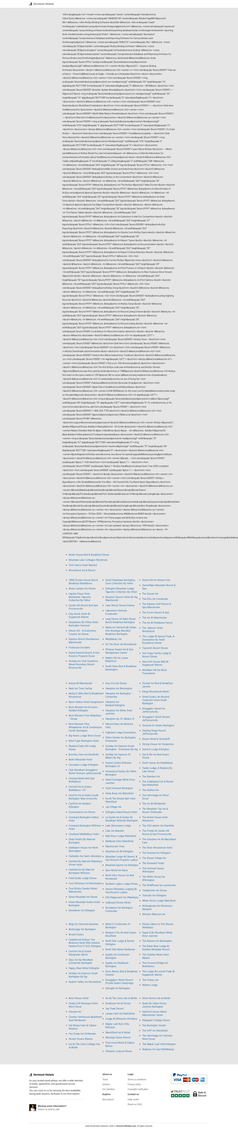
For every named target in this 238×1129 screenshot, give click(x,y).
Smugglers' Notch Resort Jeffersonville (156, 718)
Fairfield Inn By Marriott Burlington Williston (81, 871)
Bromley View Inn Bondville (84, 754)
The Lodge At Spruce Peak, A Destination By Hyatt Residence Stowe (158, 639)
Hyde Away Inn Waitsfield (119, 793)
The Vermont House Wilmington (153, 870)
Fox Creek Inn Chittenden (82, 1033)
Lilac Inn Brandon (114, 830)
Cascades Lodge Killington (83, 764)
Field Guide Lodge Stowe (82, 878)
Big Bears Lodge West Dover (85, 735)
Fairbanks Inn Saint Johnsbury (85, 856)
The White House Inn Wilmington (153, 878)
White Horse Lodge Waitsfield (158, 900)
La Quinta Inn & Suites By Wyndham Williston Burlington (121, 819)
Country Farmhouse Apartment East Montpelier (85, 1018)
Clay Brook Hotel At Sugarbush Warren (79, 615)
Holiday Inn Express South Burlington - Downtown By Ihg (121, 748)
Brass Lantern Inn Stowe (82, 588)
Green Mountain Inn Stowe (83, 896)
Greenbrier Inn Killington (82, 910)
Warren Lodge (150, 984)
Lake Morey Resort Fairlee (120, 605)
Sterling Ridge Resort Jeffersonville (154, 732)
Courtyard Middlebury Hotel (84, 834)
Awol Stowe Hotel (78, 998)
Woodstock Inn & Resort (82, 570)
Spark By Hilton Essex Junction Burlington (154, 1005)
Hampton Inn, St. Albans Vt (119, 718)
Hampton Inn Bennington (118, 688)
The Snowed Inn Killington (156, 852)
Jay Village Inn (113, 806)
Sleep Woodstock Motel (155, 691)
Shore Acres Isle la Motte (156, 998)
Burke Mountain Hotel (80, 759)
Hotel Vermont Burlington (119, 788)
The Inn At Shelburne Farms (157, 622)
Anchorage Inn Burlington (82, 929)
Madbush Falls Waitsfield (119, 841)
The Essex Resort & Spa (155, 612)
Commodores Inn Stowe (82, 812)
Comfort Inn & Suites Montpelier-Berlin (80, 953)
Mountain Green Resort (117, 1037)
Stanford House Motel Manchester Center (154, 1013)
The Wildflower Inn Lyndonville (159, 885)
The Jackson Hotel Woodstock (152, 629)
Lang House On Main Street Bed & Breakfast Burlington (120, 620)
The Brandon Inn (151, 776)
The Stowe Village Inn (154, 858)
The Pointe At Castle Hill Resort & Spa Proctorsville (156, 832)
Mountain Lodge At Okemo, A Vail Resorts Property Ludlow (121, 858)
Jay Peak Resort (114, 1008)
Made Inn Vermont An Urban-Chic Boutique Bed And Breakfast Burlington (121, 631)
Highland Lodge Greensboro (120, 732)
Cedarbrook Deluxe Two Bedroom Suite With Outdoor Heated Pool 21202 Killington (85, 943)
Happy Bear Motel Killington (84, 968)
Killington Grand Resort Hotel (121, 812)
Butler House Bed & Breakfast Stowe (89, 554)
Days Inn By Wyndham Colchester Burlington (81, 961)
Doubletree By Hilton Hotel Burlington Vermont (83, 624)
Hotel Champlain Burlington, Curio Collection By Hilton (120, 582)
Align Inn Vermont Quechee (83, 924)
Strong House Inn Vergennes (158, 744)
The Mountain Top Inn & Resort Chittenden (155, 810)
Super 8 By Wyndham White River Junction (157, 934)
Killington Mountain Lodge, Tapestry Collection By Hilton (121, 590)
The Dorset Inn (150, 593)
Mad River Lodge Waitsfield (120, 836)
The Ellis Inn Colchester (155, 598)
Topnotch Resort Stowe (155, 648)
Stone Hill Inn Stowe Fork (156, 580)
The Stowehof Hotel (153, 863)
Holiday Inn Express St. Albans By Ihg (118, 756)
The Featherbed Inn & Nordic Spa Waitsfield (157, 783)
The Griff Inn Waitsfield (154, 1030)
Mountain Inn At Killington (119, 851)
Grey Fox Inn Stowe (116, 683)
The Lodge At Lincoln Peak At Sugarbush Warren (158, 973)
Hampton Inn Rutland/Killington (115, 703)
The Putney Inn (150, 979)
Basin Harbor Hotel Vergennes (85, 701)
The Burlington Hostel (154, 1025)
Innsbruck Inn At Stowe (118, 1003)
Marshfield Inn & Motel (117, 1032)
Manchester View (115, 846)
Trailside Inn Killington (154, 895)
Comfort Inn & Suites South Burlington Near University (83, 797)
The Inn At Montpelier (154, 803)
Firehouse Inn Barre (79, 647)
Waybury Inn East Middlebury (158, 1049)
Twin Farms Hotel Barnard (83, 565)
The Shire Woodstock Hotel (157, 847)
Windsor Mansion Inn (153, 914)
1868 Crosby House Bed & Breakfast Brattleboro (83, 582)
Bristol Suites (76, 934)
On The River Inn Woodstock (120, 644)
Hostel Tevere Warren (81, 1038)
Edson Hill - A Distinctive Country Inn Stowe (82, 632)
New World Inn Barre (116, 870)
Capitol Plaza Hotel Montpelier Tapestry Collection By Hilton (80, 597)
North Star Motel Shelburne (120, 949)
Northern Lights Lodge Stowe (121, 883)
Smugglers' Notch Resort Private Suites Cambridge (119, 981)
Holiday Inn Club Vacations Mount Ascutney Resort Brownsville (83, 664)
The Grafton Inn (150, 790)
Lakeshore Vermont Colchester (116, 612)
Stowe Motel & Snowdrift (156, 738)
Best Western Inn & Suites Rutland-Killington (83, 709)
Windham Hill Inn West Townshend (154, 672)
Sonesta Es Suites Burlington (158, 725)
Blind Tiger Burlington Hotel (84, 740)
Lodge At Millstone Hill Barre (121, 1018)
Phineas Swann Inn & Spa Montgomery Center (119, 651)
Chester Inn (75, 1011)
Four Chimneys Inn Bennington (85, 883)
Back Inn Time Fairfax (80, 688)
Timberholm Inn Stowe (154, 890)
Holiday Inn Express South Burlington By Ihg (83, 975)
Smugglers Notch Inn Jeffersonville (153, 710)
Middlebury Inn (113, 639)
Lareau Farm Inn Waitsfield (120, 1013)
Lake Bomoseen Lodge (118, 825)
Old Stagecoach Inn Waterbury (121, 897)
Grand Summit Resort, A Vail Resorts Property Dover (84, 654)
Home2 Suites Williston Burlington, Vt (118, 764)
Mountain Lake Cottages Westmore (88, 559)
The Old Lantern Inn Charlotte (158, 825)
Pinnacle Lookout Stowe (118, 1051)
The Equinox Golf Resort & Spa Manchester (156, 605)
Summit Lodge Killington (155, 749)
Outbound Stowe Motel (118, 902)
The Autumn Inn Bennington (157, 940)
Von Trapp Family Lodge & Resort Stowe (156, 655)
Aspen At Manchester (80, 683)
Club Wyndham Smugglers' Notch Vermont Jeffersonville (85, 771)
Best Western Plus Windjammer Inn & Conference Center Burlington (85, 727)
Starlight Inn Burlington (117, 988)
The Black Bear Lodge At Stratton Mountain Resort (156, 948)
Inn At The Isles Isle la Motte (121, 998)
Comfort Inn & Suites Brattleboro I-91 (80, 788)
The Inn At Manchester (154, 617)
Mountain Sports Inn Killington (121, 865)
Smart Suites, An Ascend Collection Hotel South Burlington (155, 700)
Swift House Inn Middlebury (157, 762)
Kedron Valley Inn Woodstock (85, 981)
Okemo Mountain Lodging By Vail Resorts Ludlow (121, 891)
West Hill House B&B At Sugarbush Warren (155, 663)
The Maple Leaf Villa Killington (159, 1044)
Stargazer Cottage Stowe (156, 1020)
